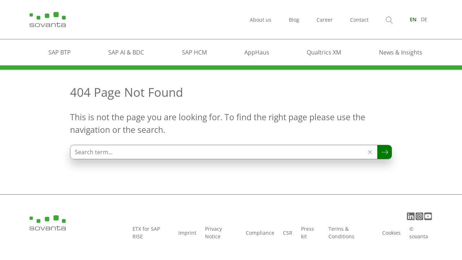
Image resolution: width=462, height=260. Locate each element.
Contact (359, 19)
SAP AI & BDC (126, 52)
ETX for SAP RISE (146, 232)
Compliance (260, 232)
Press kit (307, 232)
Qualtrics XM (324, 52)
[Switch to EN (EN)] (413, 19)
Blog (294, 19)
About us (260, 19)
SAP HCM (194, 52)
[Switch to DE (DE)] (424, 19)
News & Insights (400, 52)
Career (325, 19)
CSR (287, 232)
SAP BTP (59, 52)
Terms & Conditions (341, 232)
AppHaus (256, 52)
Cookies (391, 232)
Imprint (187, 232)
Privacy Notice (213, 232)
